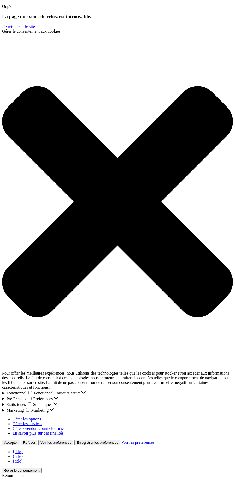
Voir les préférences (55, 443)
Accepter (11, 443)
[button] (117, 202)
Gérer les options (27, 419)
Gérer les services (27, 424)
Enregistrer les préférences (97, 443)
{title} (18, 451)
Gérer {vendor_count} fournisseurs (42, 428)
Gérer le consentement (22, 470)
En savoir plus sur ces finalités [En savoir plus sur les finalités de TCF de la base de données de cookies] (38, 433)
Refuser (29, 443)
